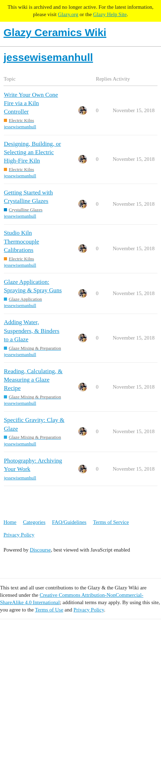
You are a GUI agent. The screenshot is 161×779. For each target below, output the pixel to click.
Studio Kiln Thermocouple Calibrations (21, 241)
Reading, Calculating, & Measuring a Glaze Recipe (33, 379)
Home (10, 522)
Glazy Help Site (110, 14)
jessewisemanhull (20, 126)
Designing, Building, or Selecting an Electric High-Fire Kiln (32, 152)
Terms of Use (49, 610)
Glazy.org (68, 14)
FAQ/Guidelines (69, 522)
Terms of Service (111, 522)
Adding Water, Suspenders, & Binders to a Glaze (31, 330)
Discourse (40, 550)
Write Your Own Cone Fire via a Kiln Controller (31, 103)
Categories (34, 522)
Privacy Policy (19, 535)
